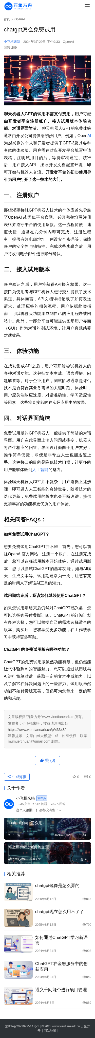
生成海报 (16, 776)
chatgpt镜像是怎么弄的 (57, 885)
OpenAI (68, 42)
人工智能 (40, 469)
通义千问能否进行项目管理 (61, 989)
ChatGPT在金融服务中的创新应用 (61, 966)
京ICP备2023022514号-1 (22, 1026)
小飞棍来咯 (12, 42)
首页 (7, 19)
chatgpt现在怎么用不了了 (59, 911)
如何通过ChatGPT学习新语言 (61, 940)
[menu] (87, 6)
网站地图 (50, 1030)
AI (89, 136)
